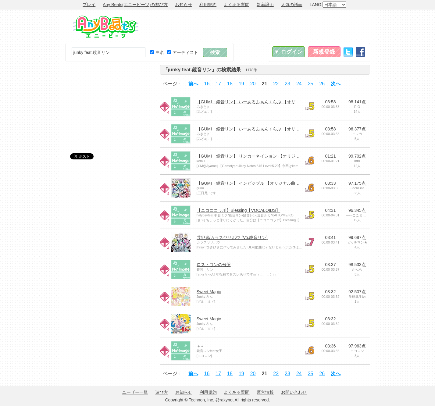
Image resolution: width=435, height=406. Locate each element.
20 (253, 83)
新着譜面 (265, 4)
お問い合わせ (294, 392)
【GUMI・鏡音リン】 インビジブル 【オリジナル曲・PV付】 (255, 183)
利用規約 (207, 4)
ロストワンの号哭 (214, 264)
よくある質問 (236, 4)
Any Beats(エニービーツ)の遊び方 (135, 4)
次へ (336, 83)
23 (287, 83)
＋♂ (200, 346)
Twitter (348, 52)
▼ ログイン (288, 52)
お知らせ (183, 4)
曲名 (157, 52)
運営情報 (265, 392)
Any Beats (105, 27)
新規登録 (324, 52)
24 (299, 83)
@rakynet (224, 399)
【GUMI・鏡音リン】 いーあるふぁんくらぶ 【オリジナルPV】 (257, 101)
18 (230, 83)
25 (310, 83)
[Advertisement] (259, 26)
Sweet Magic (209, 291)
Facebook (360, 52)
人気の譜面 (291, 4)
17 (218, 83)
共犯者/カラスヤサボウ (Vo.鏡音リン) (232, 237)
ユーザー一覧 (135, 392)
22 (276, 83)
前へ (193, 83)
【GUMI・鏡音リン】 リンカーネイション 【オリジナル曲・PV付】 (262, 156)
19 (241, 83)
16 (207, 83)
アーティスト (182, 52)
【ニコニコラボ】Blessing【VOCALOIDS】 (238, 210)
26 (322, 83)
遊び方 (161, 392)
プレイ (89, 4)
